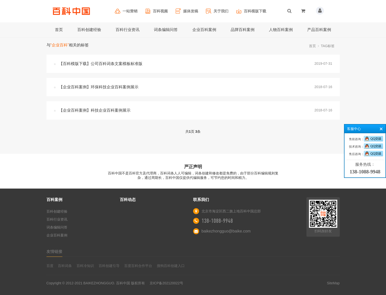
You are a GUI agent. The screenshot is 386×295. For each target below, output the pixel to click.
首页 (59, 30)
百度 (49, 266)
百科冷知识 (85, 266)
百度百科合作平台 (138, 266)
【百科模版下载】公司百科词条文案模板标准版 (100, 64)
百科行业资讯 (127, 30)
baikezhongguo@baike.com (226, 231)
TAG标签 (328, 46)
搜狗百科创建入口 (171, 266)
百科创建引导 (109, 266)
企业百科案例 (204, 30)
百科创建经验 (89, 30)
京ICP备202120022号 (166, 283)
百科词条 (65, 266)
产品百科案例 (319, 30)
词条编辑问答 (166, 30)
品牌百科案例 (243, 30)
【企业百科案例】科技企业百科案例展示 (94, 110)
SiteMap (333, 283)
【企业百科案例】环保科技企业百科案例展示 (98, 87)
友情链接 (54, 251)
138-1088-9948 (217, 221)
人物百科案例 (281, 30)
